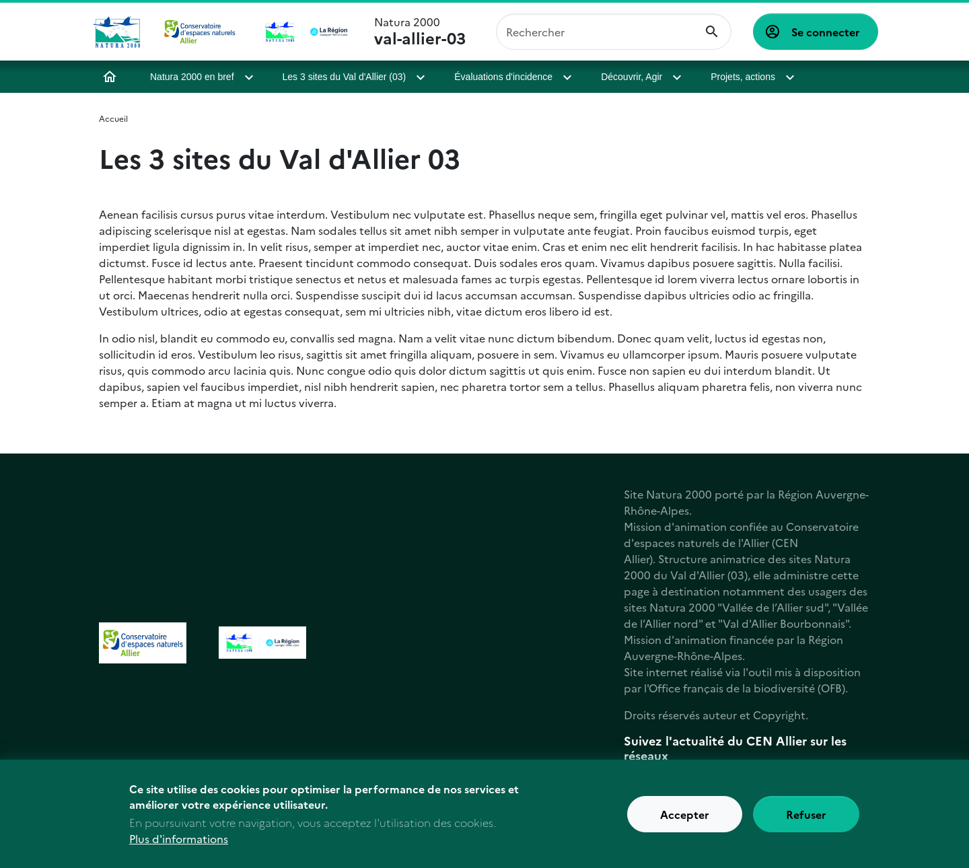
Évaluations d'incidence (503, 76)
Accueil (110, 77)
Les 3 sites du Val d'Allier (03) (344, 76)
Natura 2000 (420, 31)
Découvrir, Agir (630, 76)
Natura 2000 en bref (192, 76)
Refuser (806, 819)
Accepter (684, 819)
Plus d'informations (178, 843)
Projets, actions (740, 76)
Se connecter (825, 31)
